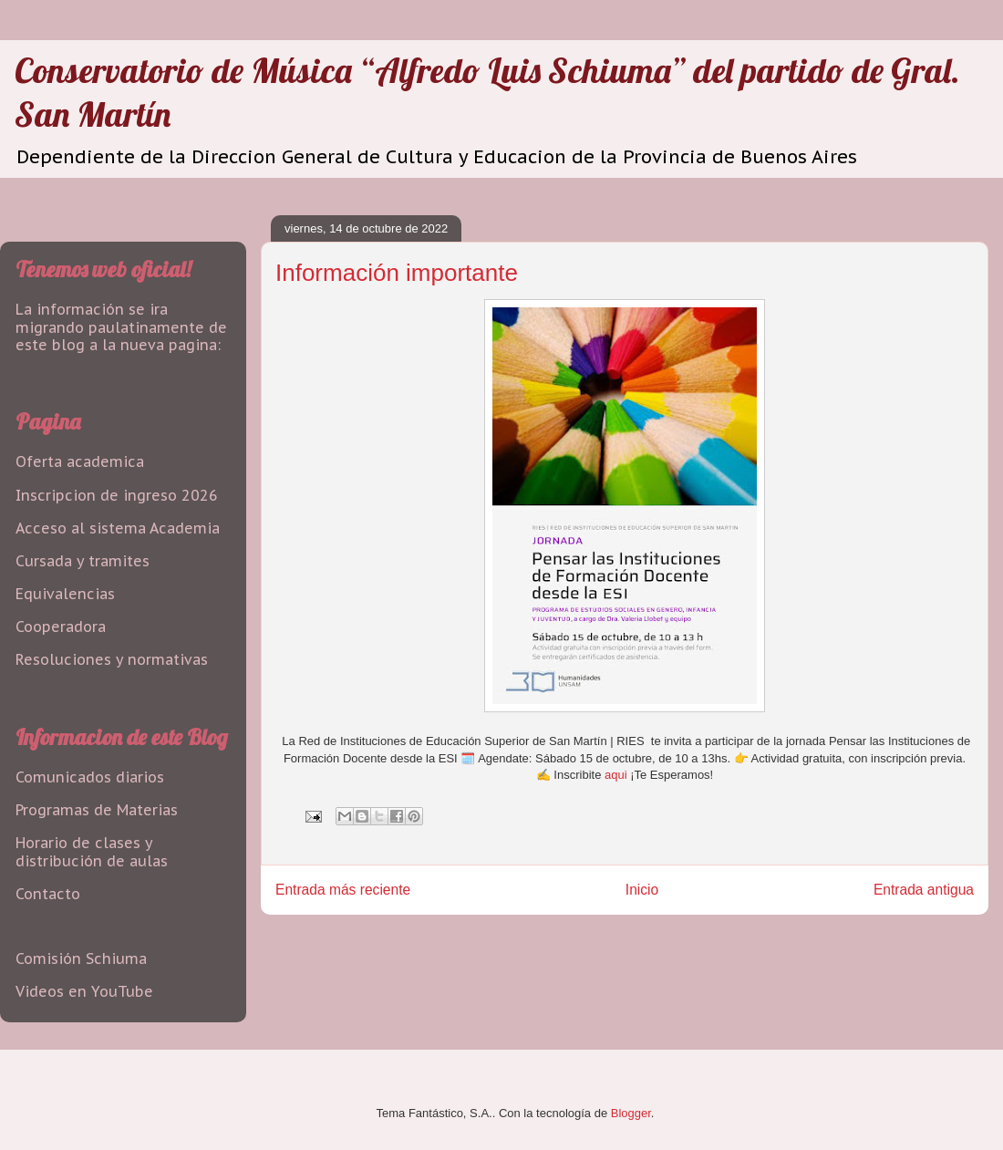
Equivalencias (65, 594)
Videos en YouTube (84, 991)
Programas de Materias (97, 810)
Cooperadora (61, 626)
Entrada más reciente (342, 889)
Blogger (631, 1113)
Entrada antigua (924, 889)
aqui (616, 775)
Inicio (642, 889)
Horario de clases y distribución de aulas (92, 851)
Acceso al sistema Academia (118, 528)
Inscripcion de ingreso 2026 (117, 495)
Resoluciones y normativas (112, 659)
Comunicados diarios (90, 777)
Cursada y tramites (83, 561)
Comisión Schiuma (81, 958)
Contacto (48, 894)
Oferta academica (80, 461)
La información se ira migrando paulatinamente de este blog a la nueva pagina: (121, 326)
